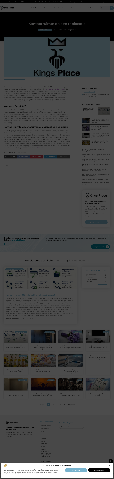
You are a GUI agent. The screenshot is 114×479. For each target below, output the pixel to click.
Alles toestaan (76, 470)
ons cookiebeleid (28, 473)
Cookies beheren (99, 470)
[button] (109, 466)
